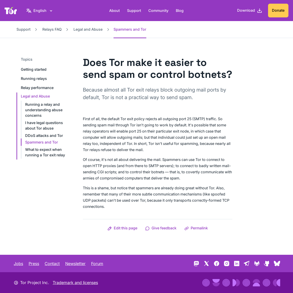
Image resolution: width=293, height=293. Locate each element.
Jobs (18, 263)
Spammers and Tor (41, 142)
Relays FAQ (52, 29)
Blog (180, 10)
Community (158, 10)
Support (134, 10)
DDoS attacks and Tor (44, 135)
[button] (122, 228)
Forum (97, 263)
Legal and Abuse (88, 29)
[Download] (249, 10)
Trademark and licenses (75, 282)
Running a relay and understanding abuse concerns (43, 110)
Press (34, 263)
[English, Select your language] (40, 10)
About (114, 10)
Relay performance (37, 87)
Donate (278, 10)
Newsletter (75, 263)
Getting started (33, 69)
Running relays (34, 78)
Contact (52, 263)
